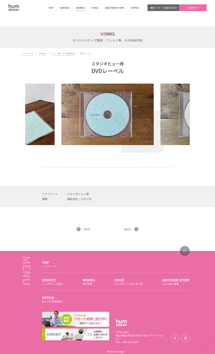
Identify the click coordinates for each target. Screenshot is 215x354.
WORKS (42, 42)
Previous (139, 134)
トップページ (28, 42)
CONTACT (193, 7)
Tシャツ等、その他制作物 (63, 42)
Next (149, 134)
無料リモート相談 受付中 (163, 7)
